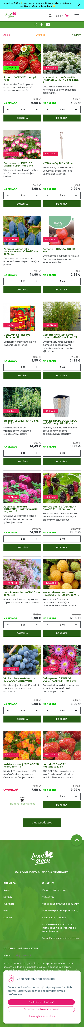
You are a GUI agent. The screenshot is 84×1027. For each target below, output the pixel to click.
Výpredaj (41, 34)
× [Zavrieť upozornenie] (79, 4)
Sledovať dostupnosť (22, 801)
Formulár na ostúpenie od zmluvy (60, 938)
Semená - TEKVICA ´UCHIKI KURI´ (59, 250)
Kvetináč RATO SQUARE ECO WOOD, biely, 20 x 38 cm (60, 422)
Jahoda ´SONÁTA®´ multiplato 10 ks (55, 765)
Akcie (6, 34)
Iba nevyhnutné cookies (42, 1016)
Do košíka (22, 118)
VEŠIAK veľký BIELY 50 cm (58, 163)
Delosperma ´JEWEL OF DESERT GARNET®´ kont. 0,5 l (60, 680)
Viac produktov (42, 823)
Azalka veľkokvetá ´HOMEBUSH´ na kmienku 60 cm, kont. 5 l (20, 509)
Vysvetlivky (48, 897)
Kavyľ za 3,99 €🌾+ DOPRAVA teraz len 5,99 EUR (28, 3)
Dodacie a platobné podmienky (60, 910)
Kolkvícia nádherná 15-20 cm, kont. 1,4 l (22, 594)
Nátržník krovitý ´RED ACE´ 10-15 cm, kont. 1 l (21, 765)
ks (24, 109)
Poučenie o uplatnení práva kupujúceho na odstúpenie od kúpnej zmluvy (59, 928)
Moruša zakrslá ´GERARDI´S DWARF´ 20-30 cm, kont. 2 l (60, 508)
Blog (5, 910)
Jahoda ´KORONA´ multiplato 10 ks (21, 79)
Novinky (76, 34)
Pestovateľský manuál (54, 917)
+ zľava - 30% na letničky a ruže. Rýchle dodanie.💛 (45, 4)
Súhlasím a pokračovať (41, 1002)
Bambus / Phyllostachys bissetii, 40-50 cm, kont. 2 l (60, 336)
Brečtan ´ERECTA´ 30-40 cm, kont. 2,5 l (21, 422)
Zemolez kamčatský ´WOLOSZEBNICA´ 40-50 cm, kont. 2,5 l (21, 251)
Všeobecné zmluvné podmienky (60, 904)
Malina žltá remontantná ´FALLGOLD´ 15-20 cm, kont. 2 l (61, 594)
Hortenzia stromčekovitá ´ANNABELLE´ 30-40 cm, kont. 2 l (61, 80)
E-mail (7, 955)
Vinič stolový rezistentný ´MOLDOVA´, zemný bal (19, 680)
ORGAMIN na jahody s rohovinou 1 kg (17, 336)
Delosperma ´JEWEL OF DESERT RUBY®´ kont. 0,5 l (18, 164)
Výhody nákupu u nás (54, 890)
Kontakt (7, 917)
